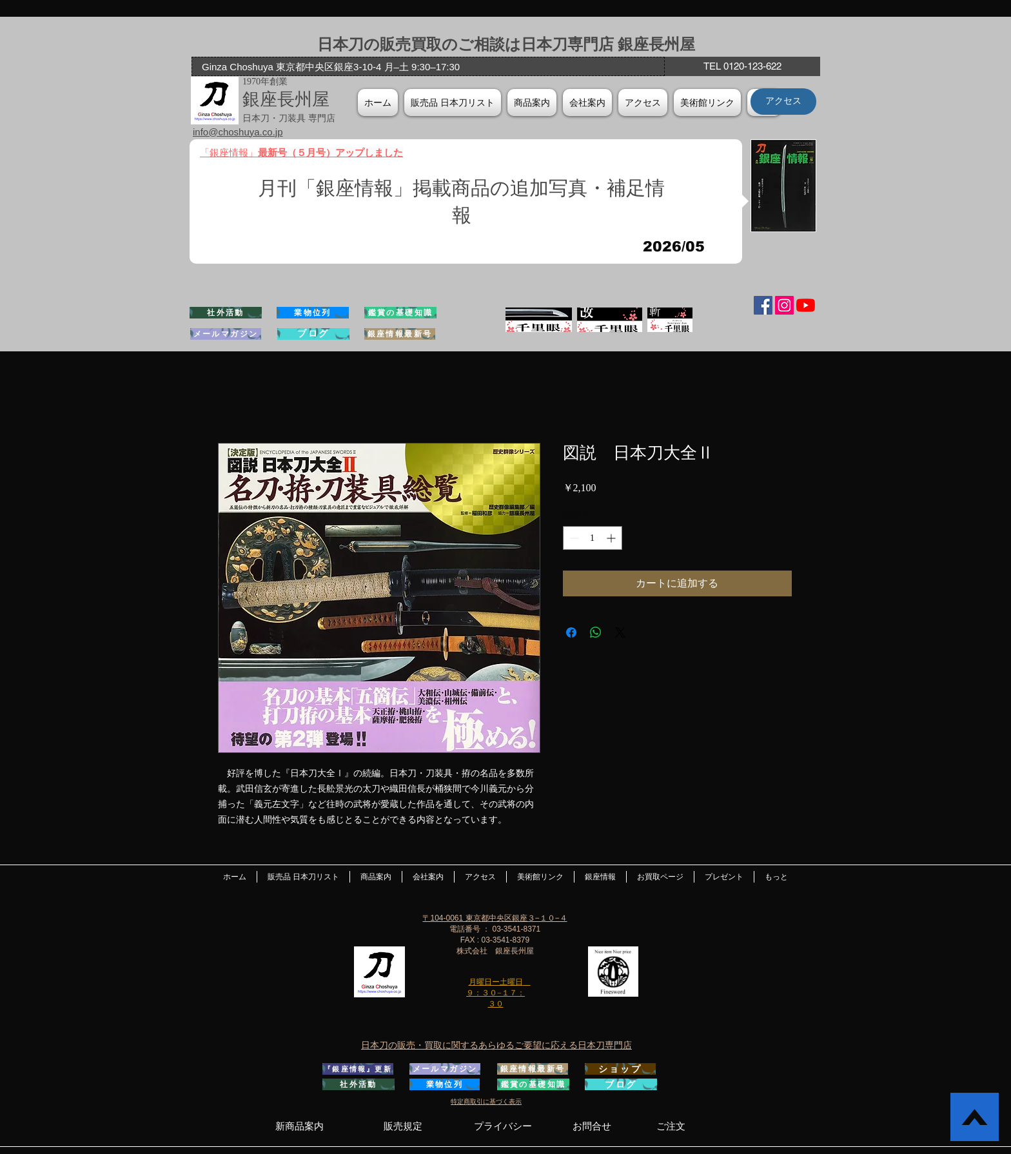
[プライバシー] (503, 1126)
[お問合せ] (592, 1126)
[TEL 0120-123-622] (742, 66)
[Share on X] (620, 632)
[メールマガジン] (225, 334)
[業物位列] (313, 312)
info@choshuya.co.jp (237, 131)
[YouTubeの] (805, 305)
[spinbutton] (592, 538)
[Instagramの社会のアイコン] (784, 305)
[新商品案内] (299, 1125)
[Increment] (612, 538)
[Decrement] (573, 538)
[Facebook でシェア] (571, 632)
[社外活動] (226, 312)
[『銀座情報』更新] (357, 1069)
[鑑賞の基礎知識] (400, 312)
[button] (587, 102)
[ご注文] (671, 1126)
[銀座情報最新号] (399, 334)
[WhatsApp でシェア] (596, 632)
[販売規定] (403, 1125)
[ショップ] (620, 1069)
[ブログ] (313, 334)
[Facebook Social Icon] (763, 305)
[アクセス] (783, 101)
